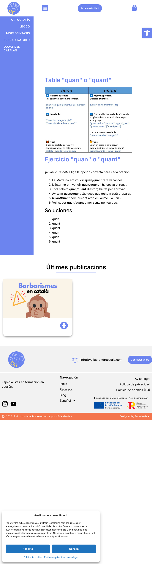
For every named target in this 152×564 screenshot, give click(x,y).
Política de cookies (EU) (133, 390)
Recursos (66, 389)
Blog (63, 395)
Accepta (28, 549)
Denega (74, 549)
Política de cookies (33, 557)
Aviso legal (72, 557)
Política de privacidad (54, 557)
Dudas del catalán (12, 48)
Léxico (25, 26)
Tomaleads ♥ (142, 416)
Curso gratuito (17, 40)
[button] (147, 33)
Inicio (63, 384)
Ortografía (20, 20)
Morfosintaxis (18, 33)
